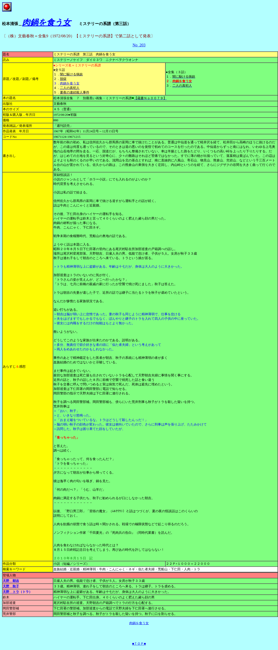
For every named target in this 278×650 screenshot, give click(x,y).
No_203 (139, 45)
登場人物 (9, 575)
